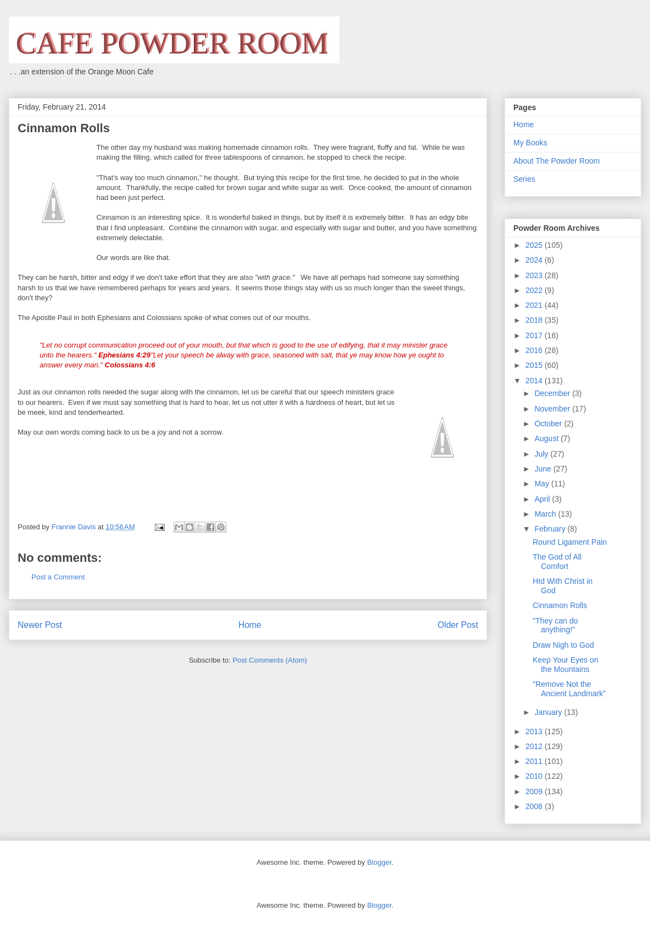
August (547, 438)
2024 (535, 260)
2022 (535, 290)
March (546, 513)
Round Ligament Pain (570, 542)
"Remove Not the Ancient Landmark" (569, 689)
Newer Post (40, 625)
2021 (535, 305)
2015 (535, 365)
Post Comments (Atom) (269, 660)
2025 (535, 245)
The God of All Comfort (557, 561)
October (549, 423)
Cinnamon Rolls (560, 605)
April (543, 499)
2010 (535, 776)
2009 (535, 791)
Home (250, 625)
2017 (535, 335)
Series (524, 179)
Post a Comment (58, 577)
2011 (535, 761)
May (542, 483)
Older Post (457, 625)
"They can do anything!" (555, 625)
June (543, 468)
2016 (535, 350)
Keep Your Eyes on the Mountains (565, 664)
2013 (535, 731)
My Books (530, 142)
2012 (535, 746)
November (553, 408)
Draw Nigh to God (563, 645)
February (550, 528)
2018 (535, 320)
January (549, 712)
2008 (535, 806)
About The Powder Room (556, 160)
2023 (535, 275)
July (542, 453)
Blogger (379, 862)
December (553, 393)
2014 (535, 380)
